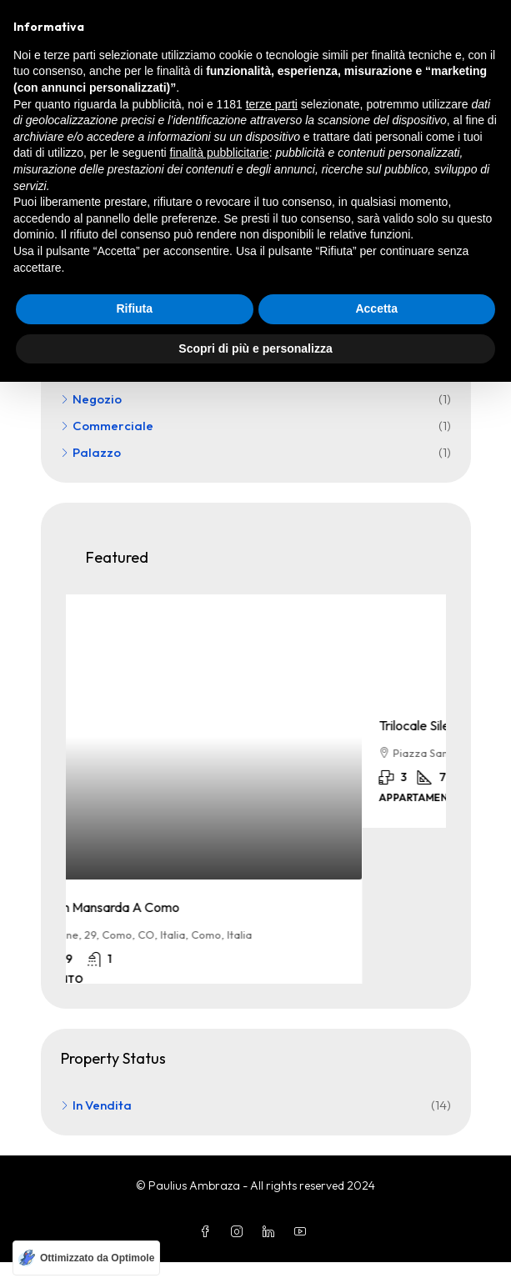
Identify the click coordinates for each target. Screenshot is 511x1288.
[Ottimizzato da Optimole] (86, 1257)
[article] (256, 802)
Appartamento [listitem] (111, 345)
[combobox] (286, 145)
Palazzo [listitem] (91, 452)
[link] (256, 737)
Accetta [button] (376, 1214)
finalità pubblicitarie (219, 1058)
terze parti (272, 1009)
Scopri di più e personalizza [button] (255, 1253)
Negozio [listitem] (91, 399)
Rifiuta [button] (134, 1214)
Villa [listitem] (80, 372)
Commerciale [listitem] (107, 426)
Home (73, 72)
